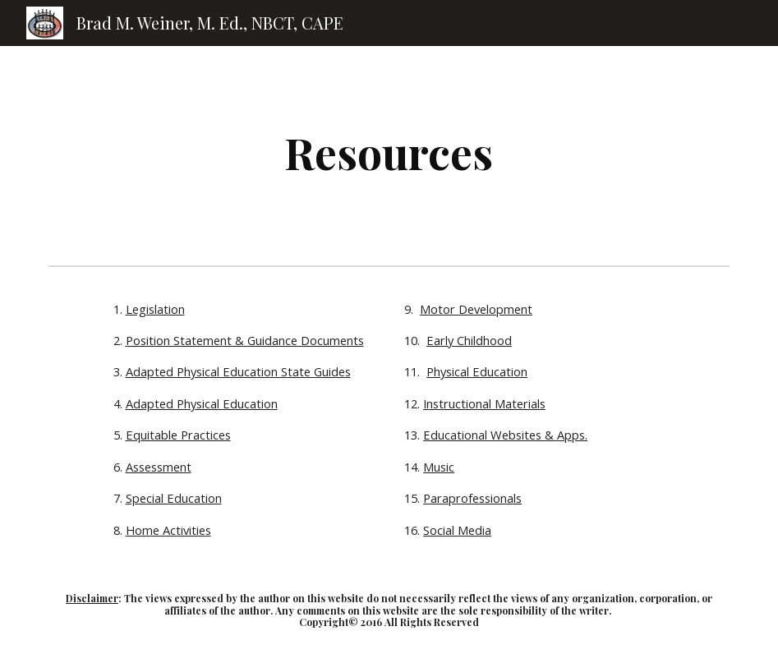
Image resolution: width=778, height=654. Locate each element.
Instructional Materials (484, 403)
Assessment (158, 466)
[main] (388, 152)
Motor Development (476, 309)
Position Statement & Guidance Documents (245, 340)
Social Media (457, 530)
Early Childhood (469, 340)
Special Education (174, 498)
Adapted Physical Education (202, 403)
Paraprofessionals (472, 498)
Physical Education (476, 371)
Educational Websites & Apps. (505, 434)
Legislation (155, 309)
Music (438, 466)
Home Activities (168, 530)
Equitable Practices (178, 434)
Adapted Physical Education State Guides (238, 371)
